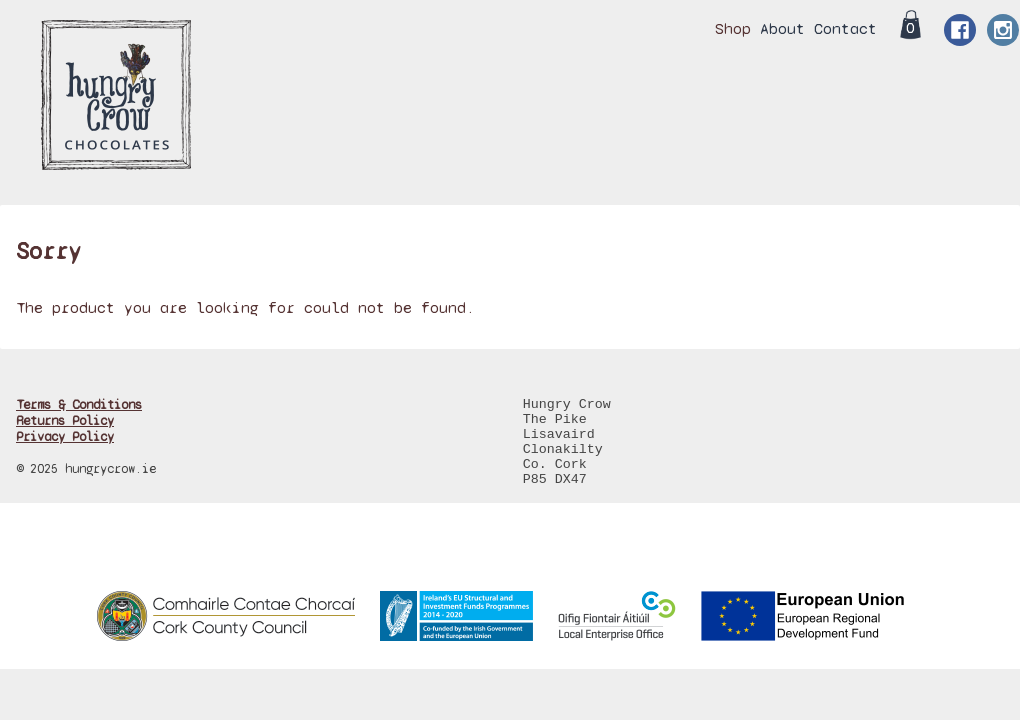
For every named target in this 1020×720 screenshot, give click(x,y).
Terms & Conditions (79, 405)
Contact (845, 28)
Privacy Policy (65, 437)
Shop (733, 28)
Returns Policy (65, 421)
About (782, 28)
